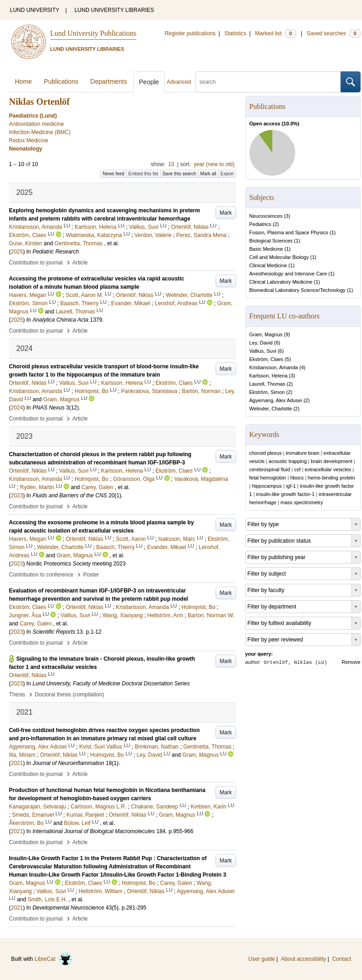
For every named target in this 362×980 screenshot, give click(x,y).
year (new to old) (214, 164)
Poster (91, 574)
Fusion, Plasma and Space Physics (288, 232)
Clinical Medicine (268, 265)
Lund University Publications (93, 33)
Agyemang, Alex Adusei (276, 400)
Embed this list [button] (143, 173)
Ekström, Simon (267, 392)
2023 (17, 495)
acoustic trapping (288, 461)
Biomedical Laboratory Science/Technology (297, 290)
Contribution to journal (36, 262)
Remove (351, 662)
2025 (17, 251)
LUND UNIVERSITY (34, 10)
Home (23, 81)
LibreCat (53, 959)
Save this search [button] (179, 173)
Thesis (17, 694)
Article (79, 262)
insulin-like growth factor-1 (285, 494)
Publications (61, 81)
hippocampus (266, 486)
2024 (17, 407)
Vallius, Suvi (262, 351)
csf (297, 469)
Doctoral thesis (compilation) (69, 694)
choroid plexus (265, 453)
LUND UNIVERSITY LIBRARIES (114, 10)
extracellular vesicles (328, 469)
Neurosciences (266, 216)
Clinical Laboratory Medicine (281, 282)
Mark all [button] (208, 173)
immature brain (302, 453)
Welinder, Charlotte (270, 408)
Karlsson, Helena (268, 375)
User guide (262, 959)
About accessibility (303, 959)
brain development (331, 461)
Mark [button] (226, 213)
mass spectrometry (302, 502)
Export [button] (227, 173)
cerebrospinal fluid (269, 469)
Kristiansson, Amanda (273, 367)
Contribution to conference (41, 574)
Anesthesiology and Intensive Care (288, 273)
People (149, 82)
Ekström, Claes (266, 359)
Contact (341, 959)
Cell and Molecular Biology (279, 257)
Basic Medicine (266, 249)
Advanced (179, 82)
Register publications (190, 33)
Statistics (235, 33)
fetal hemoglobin (267, 477)
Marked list (275, 33)
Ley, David (261, 342)
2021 (17, 763)
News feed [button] (113, 173)
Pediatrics (260, 224)
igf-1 (291, 486)
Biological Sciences (271, 240)
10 (171, 164)
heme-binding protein (331, 477)
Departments (108, 81)
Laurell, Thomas (267, 384)
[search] (268, 81)
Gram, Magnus (266, 334)
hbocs (296, 477)
